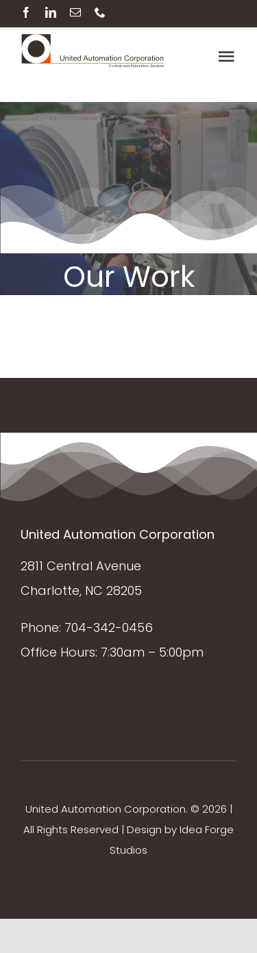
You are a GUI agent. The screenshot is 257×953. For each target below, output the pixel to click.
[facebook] (26, 12)
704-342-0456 (108, 627)
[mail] (75, 12)
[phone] (100, 12)
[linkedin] (50, 12)
